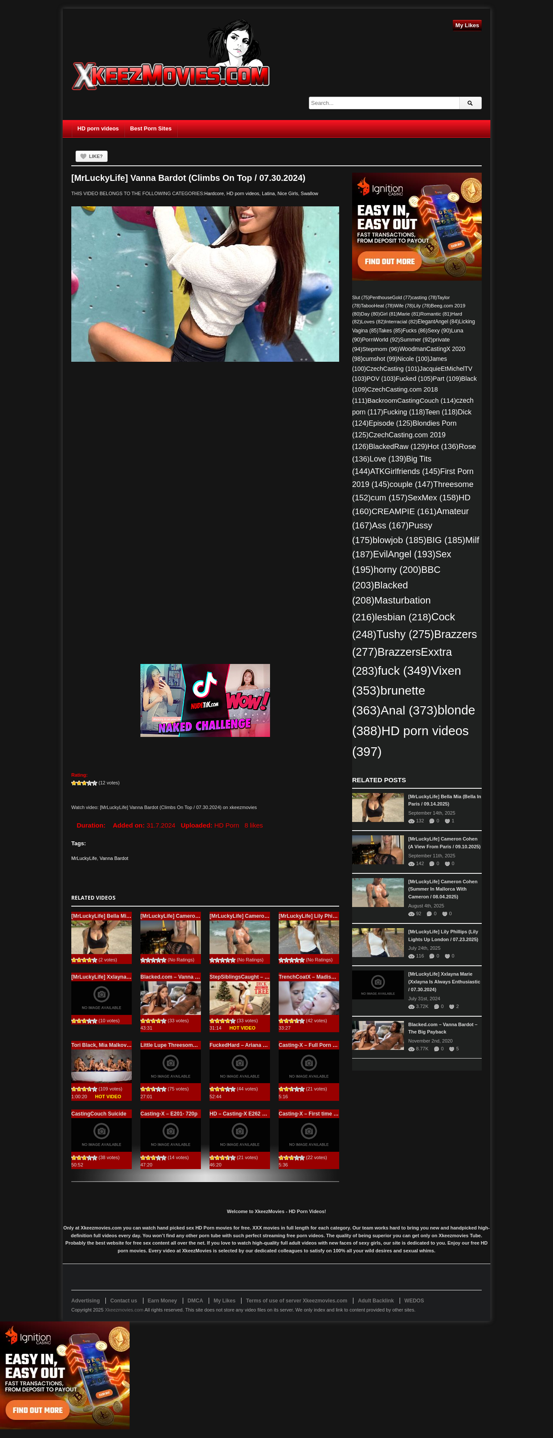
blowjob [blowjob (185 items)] (399, 540)
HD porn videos (98, 128)
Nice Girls (287, 193)
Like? (96, 156)
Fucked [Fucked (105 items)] (414, 378)
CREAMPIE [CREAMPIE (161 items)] (404, 511)
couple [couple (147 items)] (411, 484)
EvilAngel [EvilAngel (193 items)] (404, 554)
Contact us (123, 1301)
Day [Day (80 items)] (370, 313)
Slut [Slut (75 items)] (360, 297)
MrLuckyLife (84, 858)
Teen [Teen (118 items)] (441, 412)
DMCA (195, 1301)
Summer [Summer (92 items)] (416, 339)
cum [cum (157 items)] (389, 497)
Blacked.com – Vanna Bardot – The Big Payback (199, 977)
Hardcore (214, 193)
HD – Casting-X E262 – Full (243, 1114)
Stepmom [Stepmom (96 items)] (381, 349)
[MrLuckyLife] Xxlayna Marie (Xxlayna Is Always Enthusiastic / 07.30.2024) (444, 981)
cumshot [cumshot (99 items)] (379, 359)
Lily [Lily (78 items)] (422, 305)
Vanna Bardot (113, 858)
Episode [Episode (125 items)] (391, 423)
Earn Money (162, 1301)
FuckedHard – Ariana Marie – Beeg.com (258, 1045)
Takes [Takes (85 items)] (390, 331)
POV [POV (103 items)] (380, 378)
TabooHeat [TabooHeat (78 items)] (377, 305)
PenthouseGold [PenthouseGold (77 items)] (390, 297)
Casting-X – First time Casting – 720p (324, 1114)
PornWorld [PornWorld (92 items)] (381, 339)
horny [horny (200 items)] (397, 569)
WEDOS (414, 1301)
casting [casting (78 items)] (424, 297)
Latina (268, 193)
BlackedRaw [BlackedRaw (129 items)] (398, 446)
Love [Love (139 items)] (388, 459)
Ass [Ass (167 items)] (390, 525)
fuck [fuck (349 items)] (404, 670)
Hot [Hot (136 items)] (443, 446)
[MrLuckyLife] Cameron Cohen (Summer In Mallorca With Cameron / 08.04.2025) (442, 889)
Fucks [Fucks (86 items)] (415, 331)
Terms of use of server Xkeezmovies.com (296, 1301)
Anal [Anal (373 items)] (409, 710)
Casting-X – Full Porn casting (315, 1045)
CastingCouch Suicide (98, 1114)
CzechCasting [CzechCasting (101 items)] (393, 368)
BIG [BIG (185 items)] (445, 540)
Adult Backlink (376, 1301)
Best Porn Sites (151, 128)
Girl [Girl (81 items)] (388, 313)
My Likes (467, 25)
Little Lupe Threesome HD (172, 1045)
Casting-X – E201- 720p (168, 1114)
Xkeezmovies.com (124, 1309)
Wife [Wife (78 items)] (403, 305)
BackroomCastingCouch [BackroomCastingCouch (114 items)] (411, 400)
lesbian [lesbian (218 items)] (403, 617)
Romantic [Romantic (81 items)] (435, 313)
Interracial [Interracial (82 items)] (401, 321)
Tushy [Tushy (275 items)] (405, 634)
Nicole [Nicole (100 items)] (413, 359)
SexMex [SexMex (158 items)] (432, 497)
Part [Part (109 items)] (447, 378)
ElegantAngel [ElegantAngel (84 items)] (438, 322)
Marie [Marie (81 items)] (409, 313)
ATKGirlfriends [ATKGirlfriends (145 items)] (405, 471)
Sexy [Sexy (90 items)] (439, 330)
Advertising (85, 1301)
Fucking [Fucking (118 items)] (404, 412)
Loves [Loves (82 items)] (373, 321)
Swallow (309, 193)
